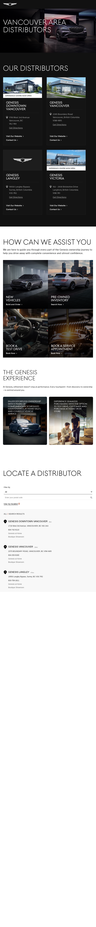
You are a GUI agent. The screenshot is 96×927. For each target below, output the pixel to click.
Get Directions (16, 128)
